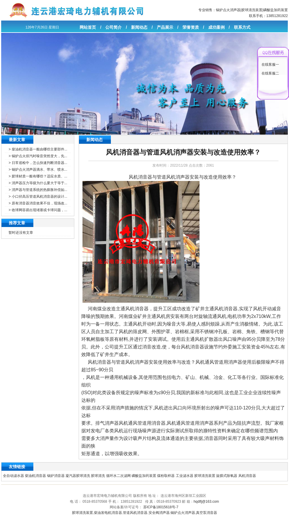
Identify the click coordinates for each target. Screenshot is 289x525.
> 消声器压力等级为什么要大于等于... (37, 183)
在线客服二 (270, 73)
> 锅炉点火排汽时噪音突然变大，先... (37, 156)
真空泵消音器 (206, 513)
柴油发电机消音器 (108, 513)
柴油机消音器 (35, 476)
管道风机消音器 (135, 513)
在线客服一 (270, 64)
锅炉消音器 (56, 476)
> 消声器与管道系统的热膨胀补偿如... (37, 190)
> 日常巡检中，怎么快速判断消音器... (37, 163)
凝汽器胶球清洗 (78, 476)
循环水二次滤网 (118, 476)
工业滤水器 (184, 476)
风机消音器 (247, 476)
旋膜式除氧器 (226, 476)
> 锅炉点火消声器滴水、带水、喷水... (37, 169)
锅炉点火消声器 (228, 10)
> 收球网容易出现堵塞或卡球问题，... (37, 210)
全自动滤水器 (13, 476)
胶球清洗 (98, 476)
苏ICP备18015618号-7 (160, 507)
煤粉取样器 (166, 476)
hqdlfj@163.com (206, 501)
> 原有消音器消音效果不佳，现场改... (37, 203)
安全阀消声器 (159, 513)
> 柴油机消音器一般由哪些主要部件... (37, 149)
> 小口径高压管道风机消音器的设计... (37, 196)
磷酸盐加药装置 (275, 10)
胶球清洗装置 (251, 10)
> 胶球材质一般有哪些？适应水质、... (37, 176)
